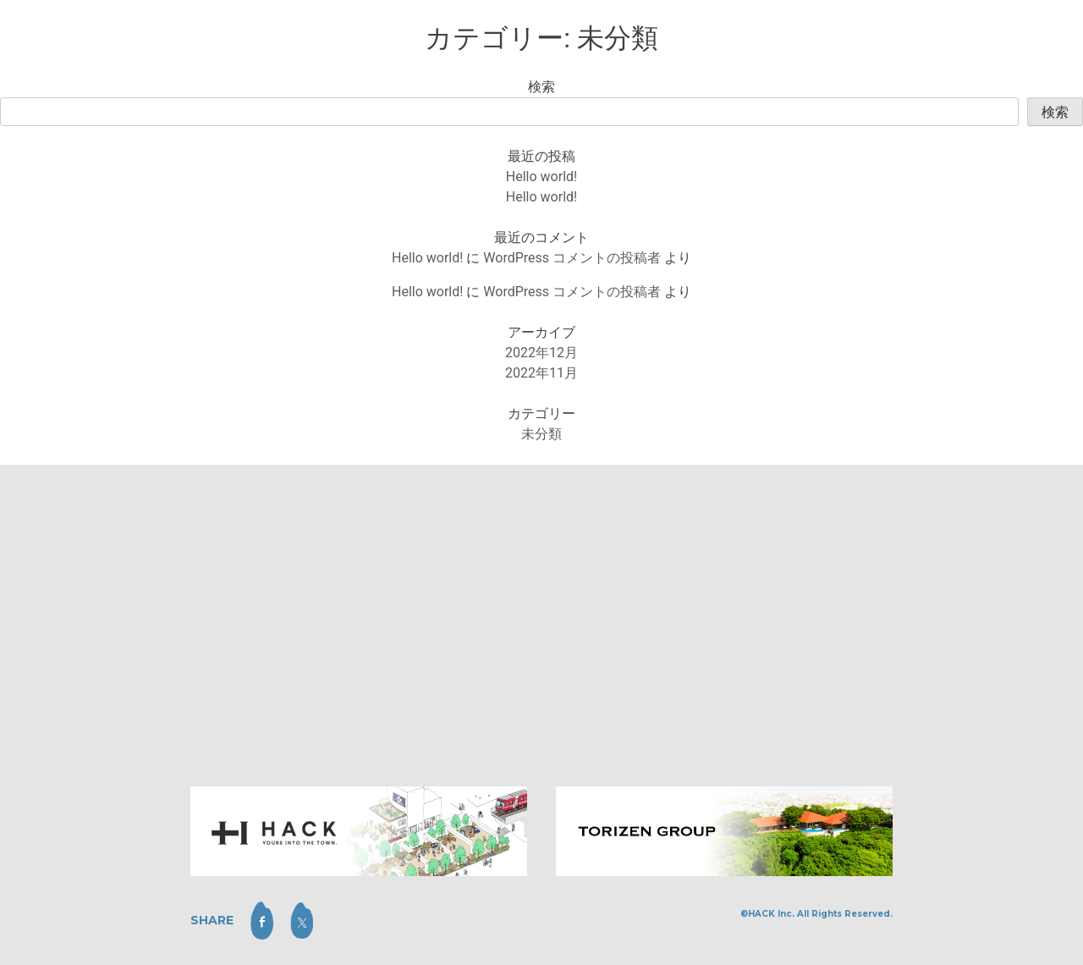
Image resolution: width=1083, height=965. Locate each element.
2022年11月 (541, 373)
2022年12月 (541, 353)
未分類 (541, 434)
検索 (541, 87)
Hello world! (541, 176)
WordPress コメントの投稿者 (572, 258)
